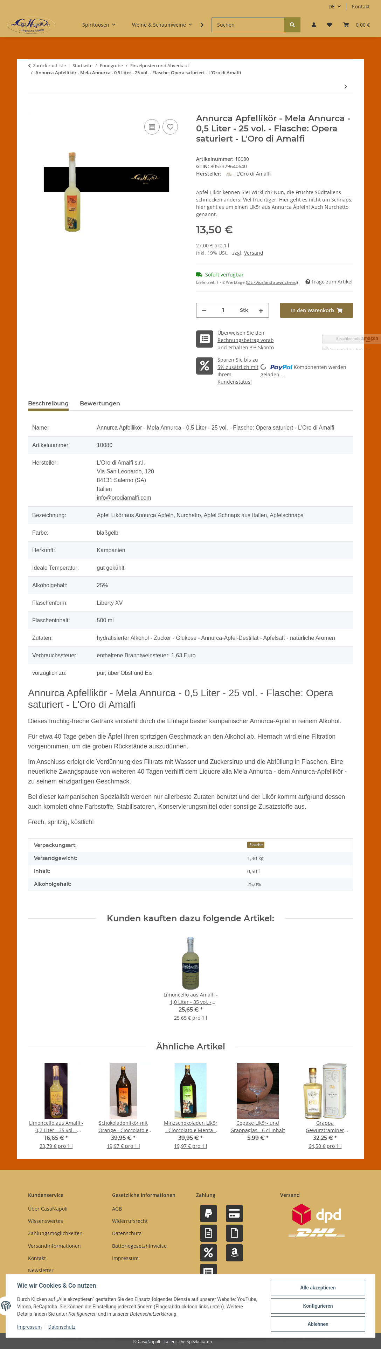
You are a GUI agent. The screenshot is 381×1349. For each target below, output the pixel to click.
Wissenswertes (45, 1221)
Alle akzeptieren (317, 1287)
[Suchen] (248, 24)
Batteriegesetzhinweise (139, 1245)
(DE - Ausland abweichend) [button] (272, 282)
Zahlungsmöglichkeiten (55, 1233)
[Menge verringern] (204, 310)
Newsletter (41, 1270)
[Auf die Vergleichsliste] (152, 127)
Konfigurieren (318, 1306)
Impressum (29, 1327)
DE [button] (331, 6)
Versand (253, 252)
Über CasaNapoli (48, 1208)
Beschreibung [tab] (48, 403)
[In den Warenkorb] (33, 110)
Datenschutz (62, 1327)
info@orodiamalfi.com (124, 498)
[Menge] (223, 310)
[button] (313, 25)
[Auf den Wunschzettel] (170, 127)
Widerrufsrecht (130, 1221)
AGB (117, 1208)
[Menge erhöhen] (261, 310)
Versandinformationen (54, 1245)
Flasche (256, 844)
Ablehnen (317, 1324)
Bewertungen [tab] (100, 403)
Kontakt (361, 6)
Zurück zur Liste (49, 65)
